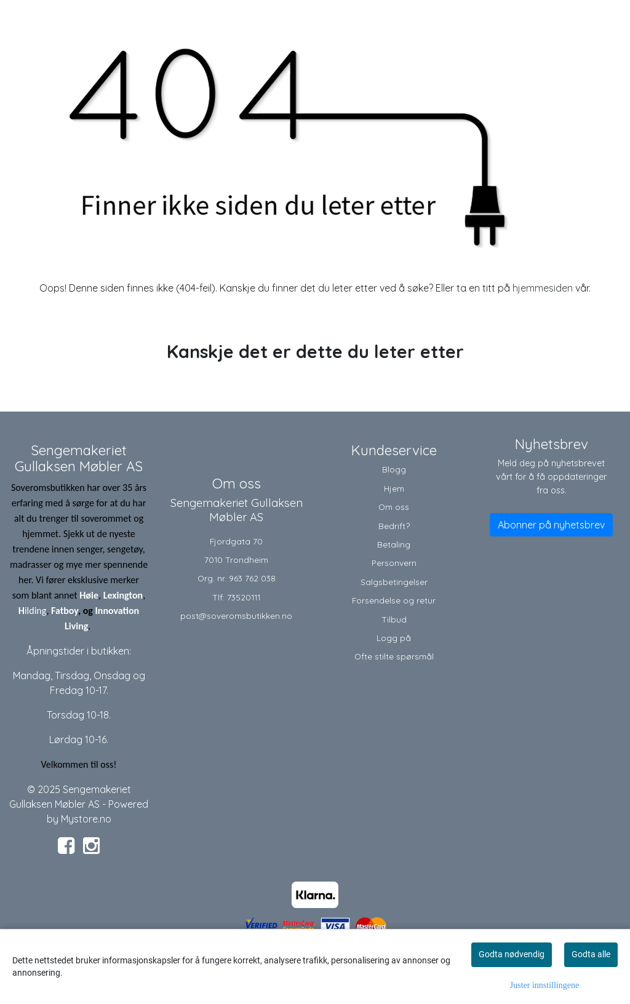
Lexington (123, 595)
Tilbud (394, 619)
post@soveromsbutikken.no (236, 615)
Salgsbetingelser (394, 581)
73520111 (243, 597)
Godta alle (591, 954)
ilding (36, 610)
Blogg (394, 469)
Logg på (394, 637)
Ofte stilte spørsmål (394, 656)
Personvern (394, 562)
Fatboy (64, 610)
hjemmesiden (542, 288)
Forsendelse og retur (394, 600)
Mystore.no (86, 819)
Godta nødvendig (511, 954)
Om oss (393, 506)
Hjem (394, 488)
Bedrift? (394, 525)
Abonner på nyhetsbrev (551, 525)
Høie (88, 595)
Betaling (393, 544)
